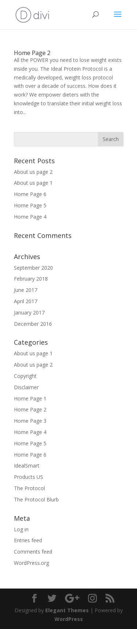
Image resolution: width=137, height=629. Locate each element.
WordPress (68, 619)
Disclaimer (26, 387)
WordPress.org (31, 562)
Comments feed (33, 551)
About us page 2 (33, 171)
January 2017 (29, 312)
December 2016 (33, 323)
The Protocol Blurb (36, 499)
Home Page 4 (30, 216)
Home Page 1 (30, 398)
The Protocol (29, 488)
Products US (28, 476)
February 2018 (31, 278)
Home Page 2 (32, 53)
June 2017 (25, 289)
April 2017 (25, 301)
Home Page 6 (30, 194)
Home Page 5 (30, 205)
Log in (21, 529)
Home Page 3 (30, 420)
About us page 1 (33, 182)
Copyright (25, 375)
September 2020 (33, 267)
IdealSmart (26, 465)
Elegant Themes (67, 610)
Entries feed (28, 540)
